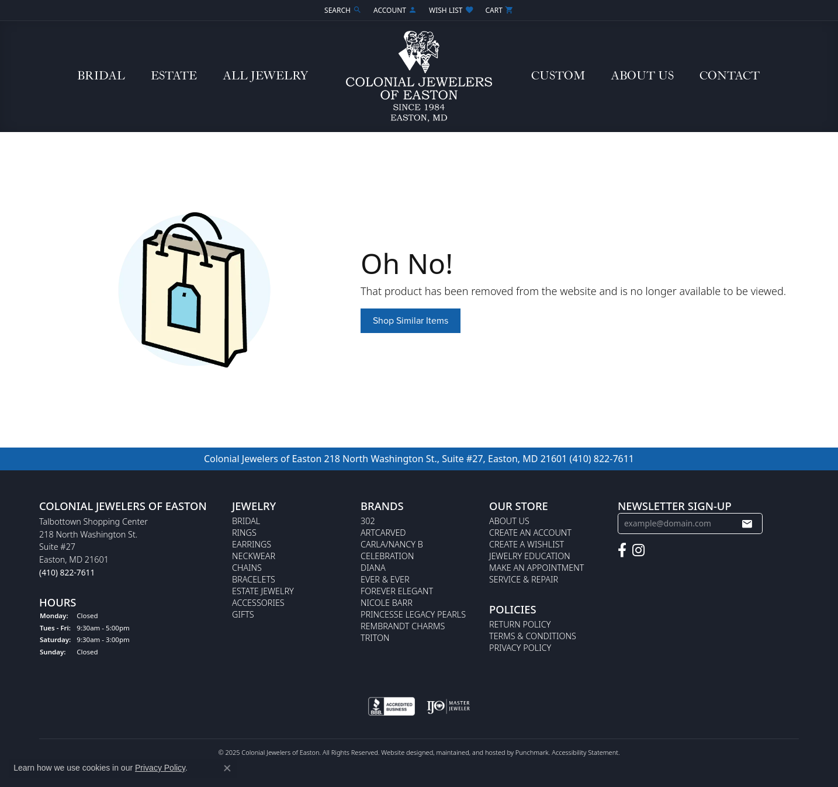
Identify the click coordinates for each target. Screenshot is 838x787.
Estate (174, 76)
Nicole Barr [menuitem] (387, 602)
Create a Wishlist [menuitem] (526, 544)
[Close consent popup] (227, 768)
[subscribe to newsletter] (747, 523)
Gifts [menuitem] (243, 614)
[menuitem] (391, 707)
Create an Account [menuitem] (530, 532)
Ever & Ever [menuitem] (385, 579)
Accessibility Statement (585, 752)
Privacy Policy (160, 767)
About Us (642, 76)
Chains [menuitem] (247, 567)
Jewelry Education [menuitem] (529, 555)
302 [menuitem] (368, 520)
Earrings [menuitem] (251, 544)
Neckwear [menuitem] (253, 555)
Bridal (101, 76)
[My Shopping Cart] (500, 10)
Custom (558, 76)
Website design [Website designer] (403, 752)
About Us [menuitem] (509, 520)
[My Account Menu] (395, 10)
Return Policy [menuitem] (520, 624)
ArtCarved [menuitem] (383, 532)
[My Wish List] (451, 10)
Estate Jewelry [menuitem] (263, 591)
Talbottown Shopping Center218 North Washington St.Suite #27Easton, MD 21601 (93, 546)
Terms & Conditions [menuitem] (532, 636)
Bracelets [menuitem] (253, 579)
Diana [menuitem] (373, 567)
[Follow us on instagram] (638, 550)
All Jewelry (265, 76)
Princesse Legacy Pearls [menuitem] (413, 614)
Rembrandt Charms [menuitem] (403, 626)
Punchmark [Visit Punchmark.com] (532, 752)
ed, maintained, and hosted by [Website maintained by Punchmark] (470, 752)
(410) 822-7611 (602, 458)
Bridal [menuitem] (246, 520)
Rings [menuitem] (244, 532)
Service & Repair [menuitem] (523, 579)
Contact (730, 76)
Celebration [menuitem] (387, 555)
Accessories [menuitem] (258, 602)
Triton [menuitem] (375, 637)
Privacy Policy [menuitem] (520, 647)
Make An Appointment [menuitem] (536, 567)
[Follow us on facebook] (622, 550)
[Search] (343, 10)
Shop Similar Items (410, 320)
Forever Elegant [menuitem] (397, 591)
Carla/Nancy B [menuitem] (392, 544)
